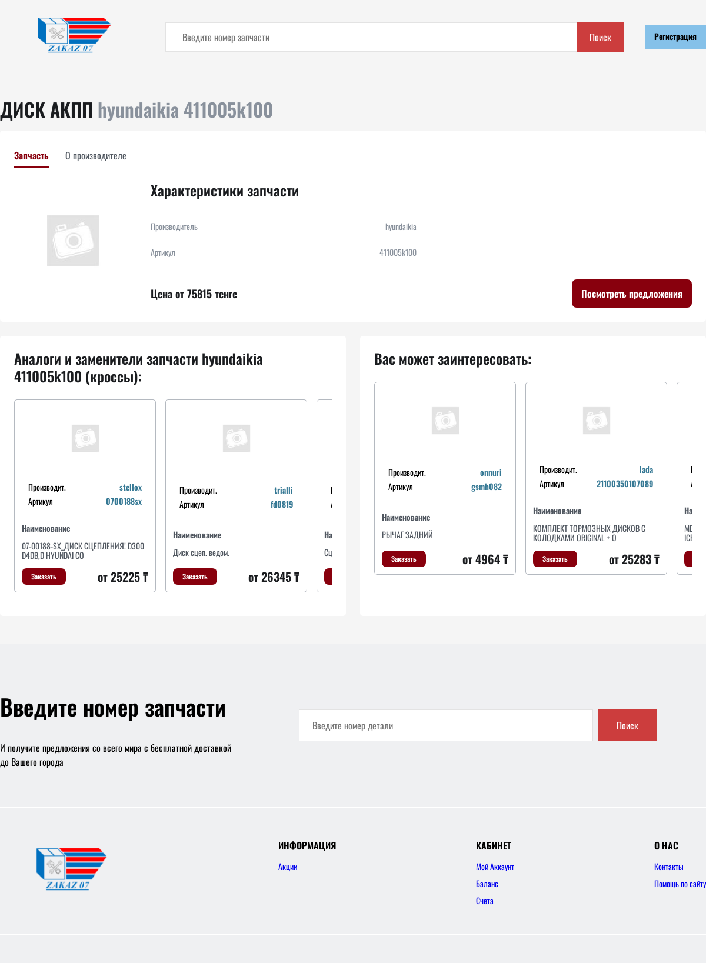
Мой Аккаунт (495, 866)
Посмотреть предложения (631, 293)
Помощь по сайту (680, 883)
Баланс (487, 883)
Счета (485, 900)
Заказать (43, 576)
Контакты (669, 866)
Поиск (600, 37)
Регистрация (675, 36)
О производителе (95, 155)
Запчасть (31, 155)
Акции (287, 866)
